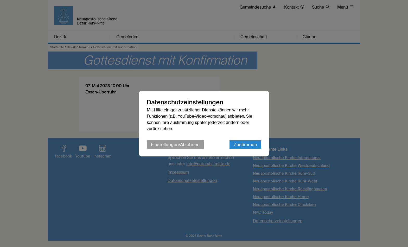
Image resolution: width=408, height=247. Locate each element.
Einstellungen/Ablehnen (175, 144)
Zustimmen (245, 144)
